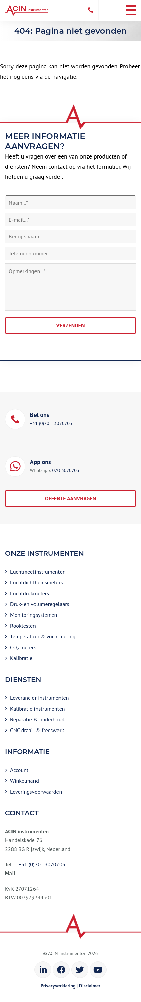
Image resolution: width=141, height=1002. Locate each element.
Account (19, 770)
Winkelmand (24, 780)
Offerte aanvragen (70, 498)
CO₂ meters (23, 647)
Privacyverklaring (59, 986)
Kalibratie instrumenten (37, 708)
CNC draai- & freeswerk (37, 730)
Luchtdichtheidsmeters (36, 582)
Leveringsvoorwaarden (36, 791)
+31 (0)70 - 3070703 (42, 864)
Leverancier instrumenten (39, 697)
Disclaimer (89, 986)
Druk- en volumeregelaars (39, 604)
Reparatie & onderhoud (37, 719)
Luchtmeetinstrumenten (38, 571)
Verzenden (70, 325)
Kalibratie (21, 658)
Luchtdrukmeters (29, 593)
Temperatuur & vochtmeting (42, 636)
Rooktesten (23, 625)
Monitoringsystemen (33, 614)
